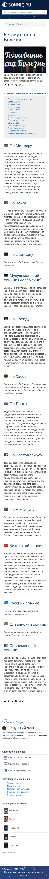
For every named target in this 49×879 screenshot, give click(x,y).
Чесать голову (14, 783)
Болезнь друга (14, 102)
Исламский (12, 828)
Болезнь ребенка (15, 115)
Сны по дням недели (16, 764)
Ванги (9, 819)
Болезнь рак (13, 112)
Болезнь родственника (18, 118)
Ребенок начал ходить (18, 792)
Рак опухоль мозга (16, 128)
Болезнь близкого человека (20, 99)
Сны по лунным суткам (17, 770)
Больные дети (14, 123)
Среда (19, 722)
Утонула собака (14, 795)
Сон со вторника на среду (13, 733)
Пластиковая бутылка (18, 789)
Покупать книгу (14, 786)
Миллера (11, 811)
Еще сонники (9, 852)
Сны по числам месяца (17, 758)
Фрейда (10, 837)
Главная (10, 24)
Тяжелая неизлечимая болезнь (21, 133)
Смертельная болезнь (17, 131)
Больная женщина (16, 120)
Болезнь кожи (14, 104)
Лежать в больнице (16, 125)
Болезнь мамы (14, 107)
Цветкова (11, 845)
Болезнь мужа (14, 110)
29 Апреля (8, 722)
